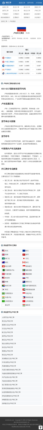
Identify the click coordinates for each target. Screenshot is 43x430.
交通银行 (16, 17)
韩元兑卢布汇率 (7, 355)
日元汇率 (16, 10)
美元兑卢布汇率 (7, 321)
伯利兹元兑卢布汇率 (9, 403)
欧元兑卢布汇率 (7, 332)
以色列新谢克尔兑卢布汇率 (11, 392)
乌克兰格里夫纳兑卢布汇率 (11, 370)
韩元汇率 (27, 10)
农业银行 (37, 14)
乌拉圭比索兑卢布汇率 (9, 381)
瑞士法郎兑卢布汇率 (9, 343)
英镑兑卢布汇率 (7, 351)
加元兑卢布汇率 (7, 347)
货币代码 (30, 3)
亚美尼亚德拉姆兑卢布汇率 (11, 388)
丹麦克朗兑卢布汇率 (9, 366)
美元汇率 (16, 7)
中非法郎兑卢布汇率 (9, 362)
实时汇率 (5, 7)
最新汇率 (22, 3)
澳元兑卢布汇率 (7, 340)
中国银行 (5, 14)
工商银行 (16, 14)
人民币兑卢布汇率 (8, 317)
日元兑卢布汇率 (7, 328)
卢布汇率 (37, 10)
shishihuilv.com (9, 420)
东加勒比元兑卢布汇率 (9, 358)
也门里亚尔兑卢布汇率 (9, 385)
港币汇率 (5, 10)
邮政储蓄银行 (5, 17)
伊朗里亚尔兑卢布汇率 (9, 400)
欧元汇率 (27, 7)
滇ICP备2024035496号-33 (21, 422)
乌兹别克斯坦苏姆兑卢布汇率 (12, 373)
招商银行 (27, 17)
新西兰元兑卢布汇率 (9, 325)
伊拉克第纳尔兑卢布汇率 (10, 396)
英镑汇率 (37, 7)
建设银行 (27, 14)
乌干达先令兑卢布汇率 (9, 377)
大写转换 (39, 3)
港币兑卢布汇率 (7, 336)
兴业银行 (37, 17)
